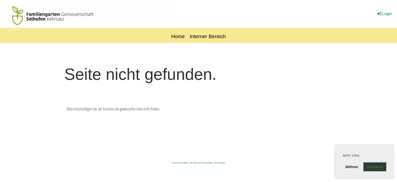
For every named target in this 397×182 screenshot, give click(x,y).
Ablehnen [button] (351, 166)
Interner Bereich (208, 36)
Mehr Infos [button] (351, 155)
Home (178, 36)
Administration (219, 162)
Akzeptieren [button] (375, 166)
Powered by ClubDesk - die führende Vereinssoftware (192, 162)
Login (384, 14)
